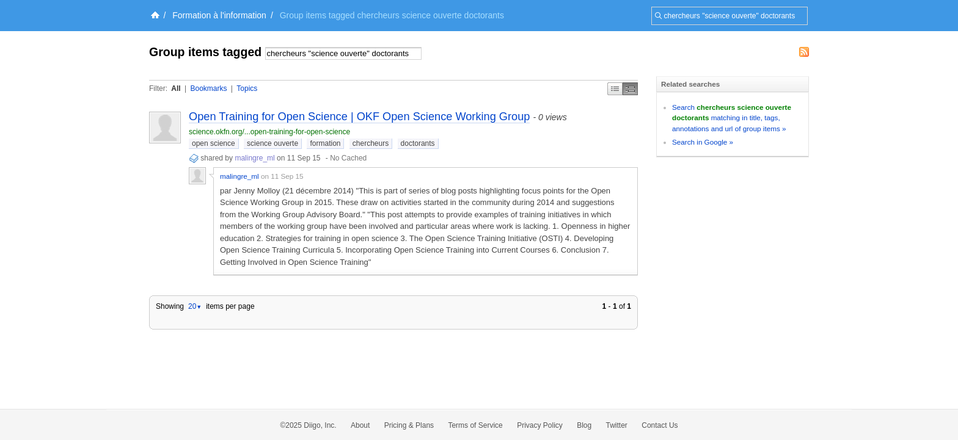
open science (213, 143)
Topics (246, 88)
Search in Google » (702, 142)
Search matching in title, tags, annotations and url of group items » (731, 117)
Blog (584, 425)
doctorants (418, 143)
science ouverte (272, 143)
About (360, 425)
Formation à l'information (219, 15)
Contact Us (660, 425)
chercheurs (371, 143)
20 (195, 306)
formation (325, 143)
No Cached (348, 158)
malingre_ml (256, 158)
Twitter (616, 425)
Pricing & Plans (409, 425)
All (175, 88)
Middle (630, 88)
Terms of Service (475, 425)
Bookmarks (208, 88)
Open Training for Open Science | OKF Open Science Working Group (359, 116)
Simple (615, 88)
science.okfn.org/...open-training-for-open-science (269, 132)
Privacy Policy (540, 425)
